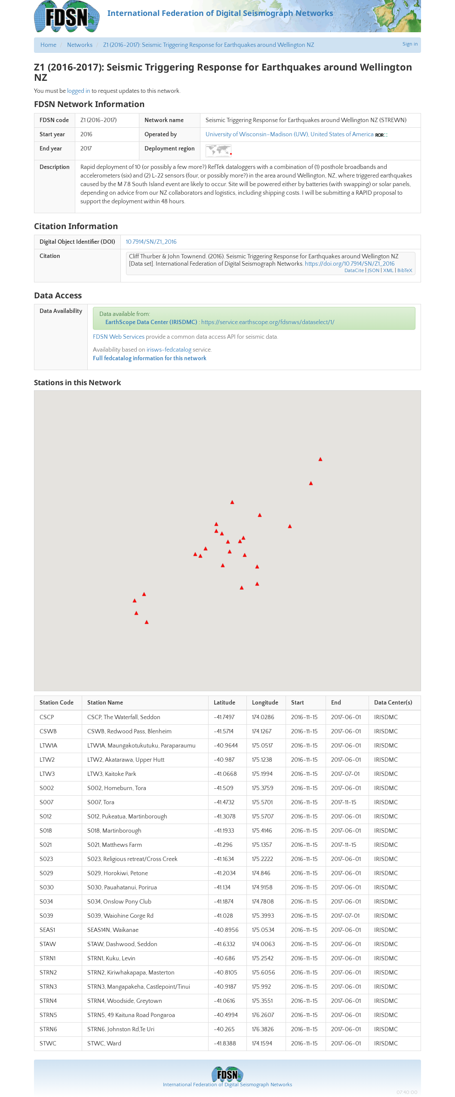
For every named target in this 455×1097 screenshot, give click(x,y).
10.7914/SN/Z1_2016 (151, 242)
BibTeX (404, 270)
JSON (373, 270)
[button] (136, 613)
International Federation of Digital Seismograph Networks (227, 1085)
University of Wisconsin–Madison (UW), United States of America (290, 134)
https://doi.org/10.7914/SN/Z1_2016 (350, 263)
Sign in (410, 44)
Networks (79, 45)
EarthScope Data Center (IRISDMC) (151, 322)
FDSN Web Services (118, 337)
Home (48, 45)
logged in (78, 91)
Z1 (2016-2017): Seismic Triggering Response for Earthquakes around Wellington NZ (208, 45)
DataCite (354, 270)
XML (388, 270)
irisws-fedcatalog (169, 349)
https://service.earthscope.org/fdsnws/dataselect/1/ (268, 322)
